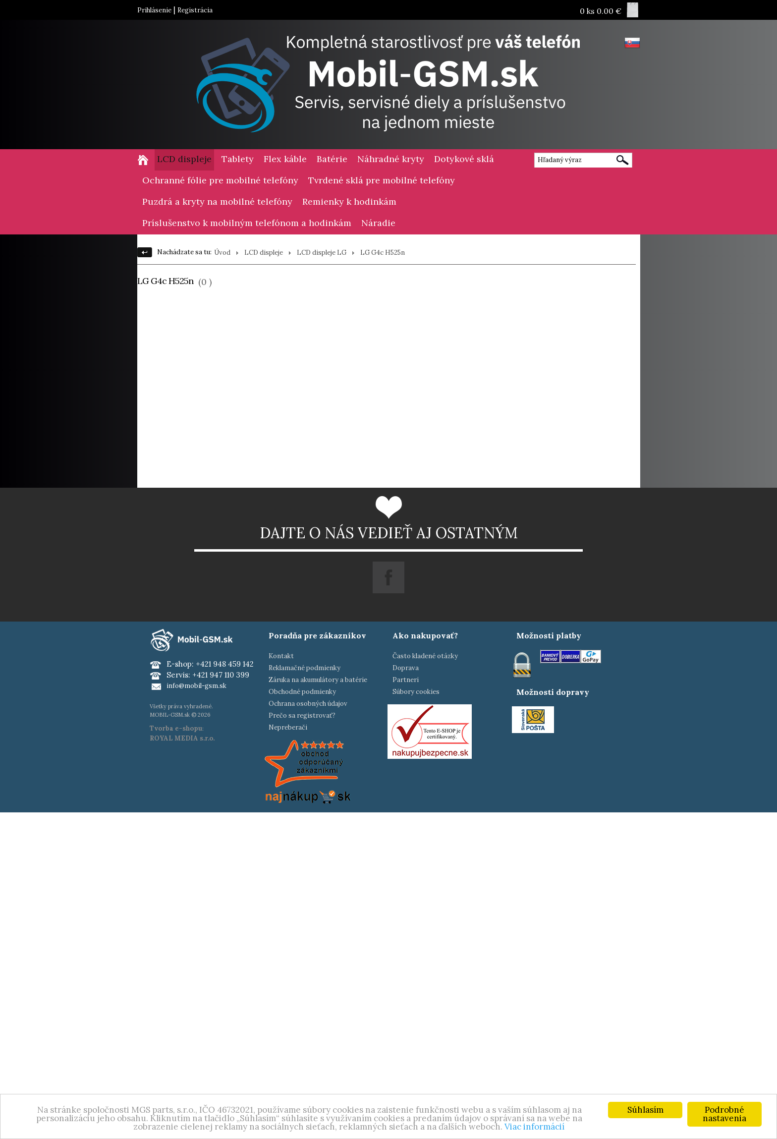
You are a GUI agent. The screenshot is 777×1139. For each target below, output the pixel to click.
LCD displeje (184, 159)
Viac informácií (534, 1126)
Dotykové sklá (464, 159)
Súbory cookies (416, 691)
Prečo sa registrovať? (302, 715)
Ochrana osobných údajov (308, 703)
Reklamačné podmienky (304, 668)
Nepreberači (288, 727)
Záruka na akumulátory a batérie (318, 680)
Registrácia (195, 10)
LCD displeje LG (321, 252)
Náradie (378, 222)
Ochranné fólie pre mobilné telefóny (220, 180)
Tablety (238, 159)
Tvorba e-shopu (176, 728)
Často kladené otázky (425, 656)
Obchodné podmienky (302, 691)
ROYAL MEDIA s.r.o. (182, 738)
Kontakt (281, 656)
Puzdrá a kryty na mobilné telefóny (217, 201)
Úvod (222, 252)
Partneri (405, 680)
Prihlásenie (154, 10)
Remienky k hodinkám (349, 201)
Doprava (405, 668)
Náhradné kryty (390, 159)
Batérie (332, 159)
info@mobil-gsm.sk (196, 686)
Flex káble (285, 159)
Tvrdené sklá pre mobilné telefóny (381, 180)
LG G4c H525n (382, 252)
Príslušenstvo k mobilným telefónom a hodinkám (246, 222)
